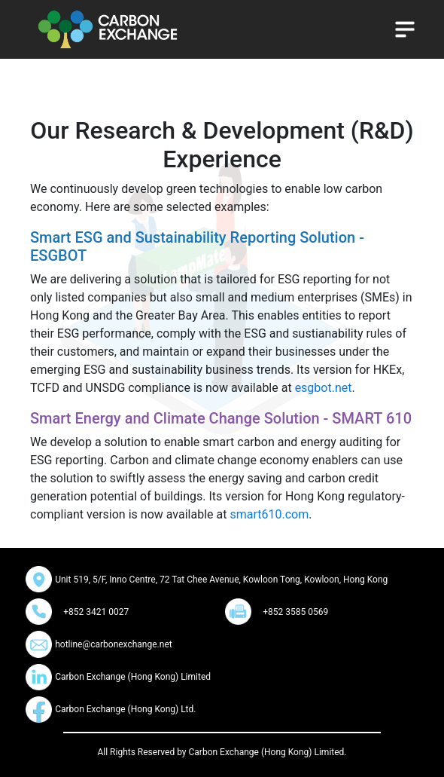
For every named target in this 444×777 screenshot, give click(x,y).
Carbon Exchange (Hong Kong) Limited (133, 676)
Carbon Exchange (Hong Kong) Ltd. (125, 709)
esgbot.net (323, 388)
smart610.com (269, 514)
